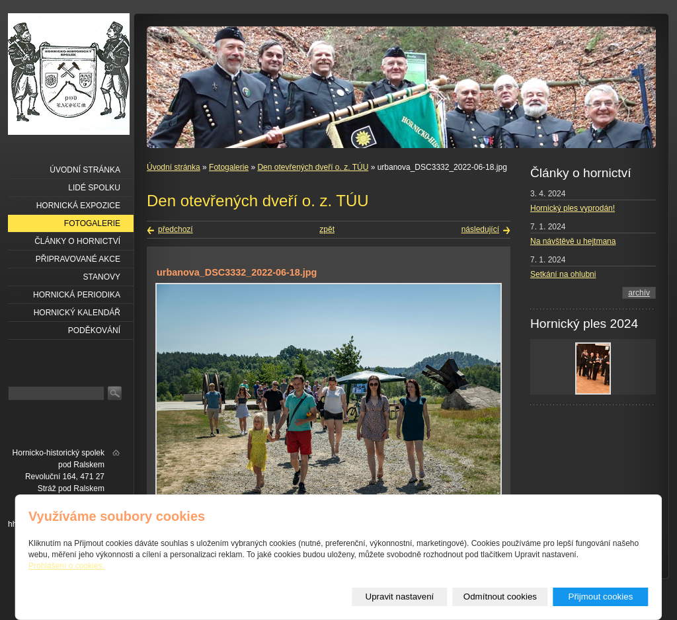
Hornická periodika (76, 294)
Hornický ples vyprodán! (572, 208)
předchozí (175, 229)
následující (480, 229)
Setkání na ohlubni (563, 274)
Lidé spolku (94, 187)
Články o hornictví (77, 241)
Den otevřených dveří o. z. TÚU (312, 167)
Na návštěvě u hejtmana (573, 241)
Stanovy (101, 277)
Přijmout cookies (601, 596)
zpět (327, 229)
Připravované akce (78, 259)
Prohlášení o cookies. (66, 565)
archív (639, 292)
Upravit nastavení (400, 596)
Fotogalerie (229, 167)
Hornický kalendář (77, 312)
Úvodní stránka (173, 167)
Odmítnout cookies (500, 596)
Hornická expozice (78, 205)
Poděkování (94, 330)
